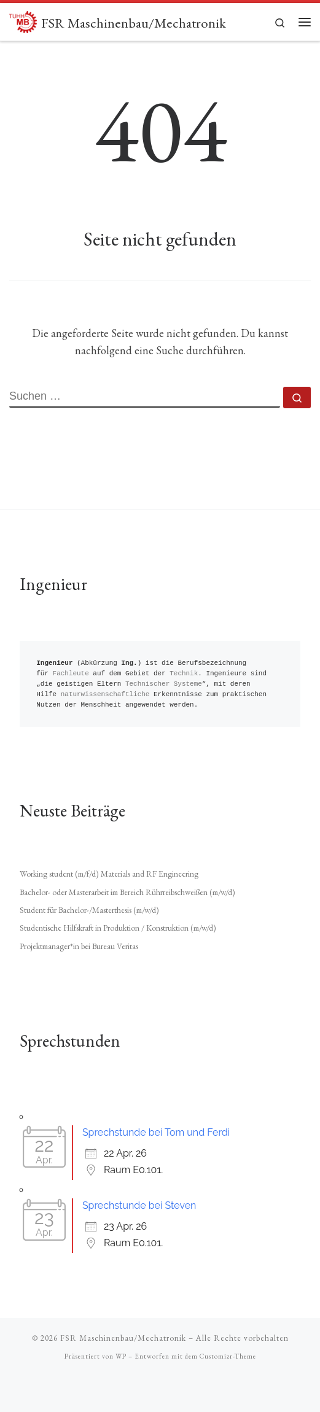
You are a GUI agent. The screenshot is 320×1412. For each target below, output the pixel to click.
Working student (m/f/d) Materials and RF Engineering (109, 873)
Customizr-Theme (228, 1356)
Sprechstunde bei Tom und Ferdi (156, 1132)
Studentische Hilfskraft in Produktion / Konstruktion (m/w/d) (118, 927)
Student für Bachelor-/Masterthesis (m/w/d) (89, 909)
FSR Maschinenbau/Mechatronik (123, 1338)
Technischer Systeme (163, 684)
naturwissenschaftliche (105, 694)
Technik (184, 673)
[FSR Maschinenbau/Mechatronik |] (23, 20)
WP (121, 1356)
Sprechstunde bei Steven (139, 1205)
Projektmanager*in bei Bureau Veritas (79, 946)
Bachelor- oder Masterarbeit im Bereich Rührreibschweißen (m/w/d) (127, 892)
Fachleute (71, 673)
